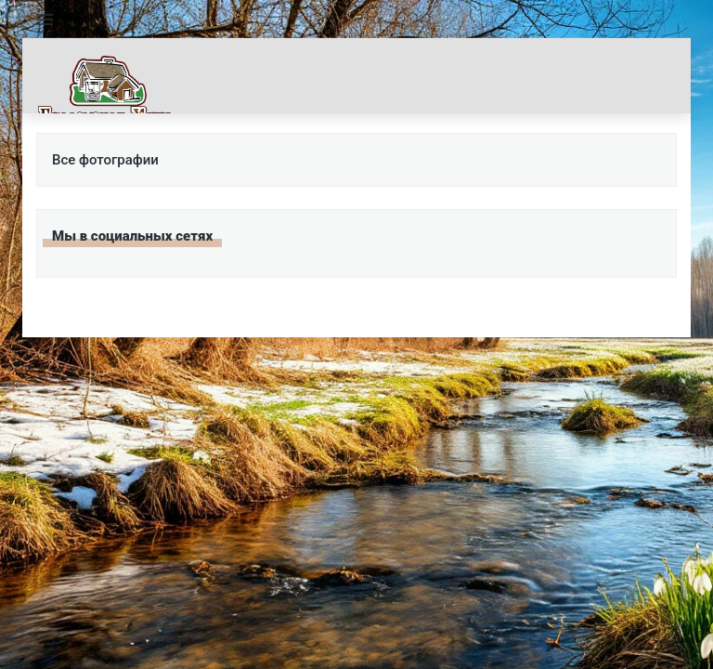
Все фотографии (105, 159)
